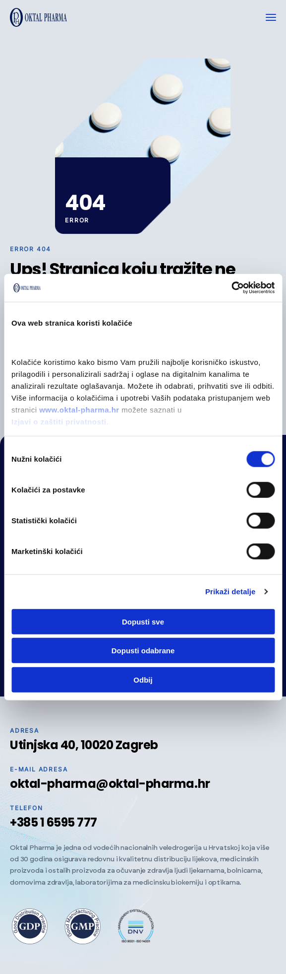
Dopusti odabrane (143, 650)
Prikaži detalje (230, 591)
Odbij (142, 679)
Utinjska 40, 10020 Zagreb (84, 745)
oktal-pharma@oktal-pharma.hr (110, 783)
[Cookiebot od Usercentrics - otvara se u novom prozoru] (231, 287)
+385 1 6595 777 (53, 822)
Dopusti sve (143, 621)
